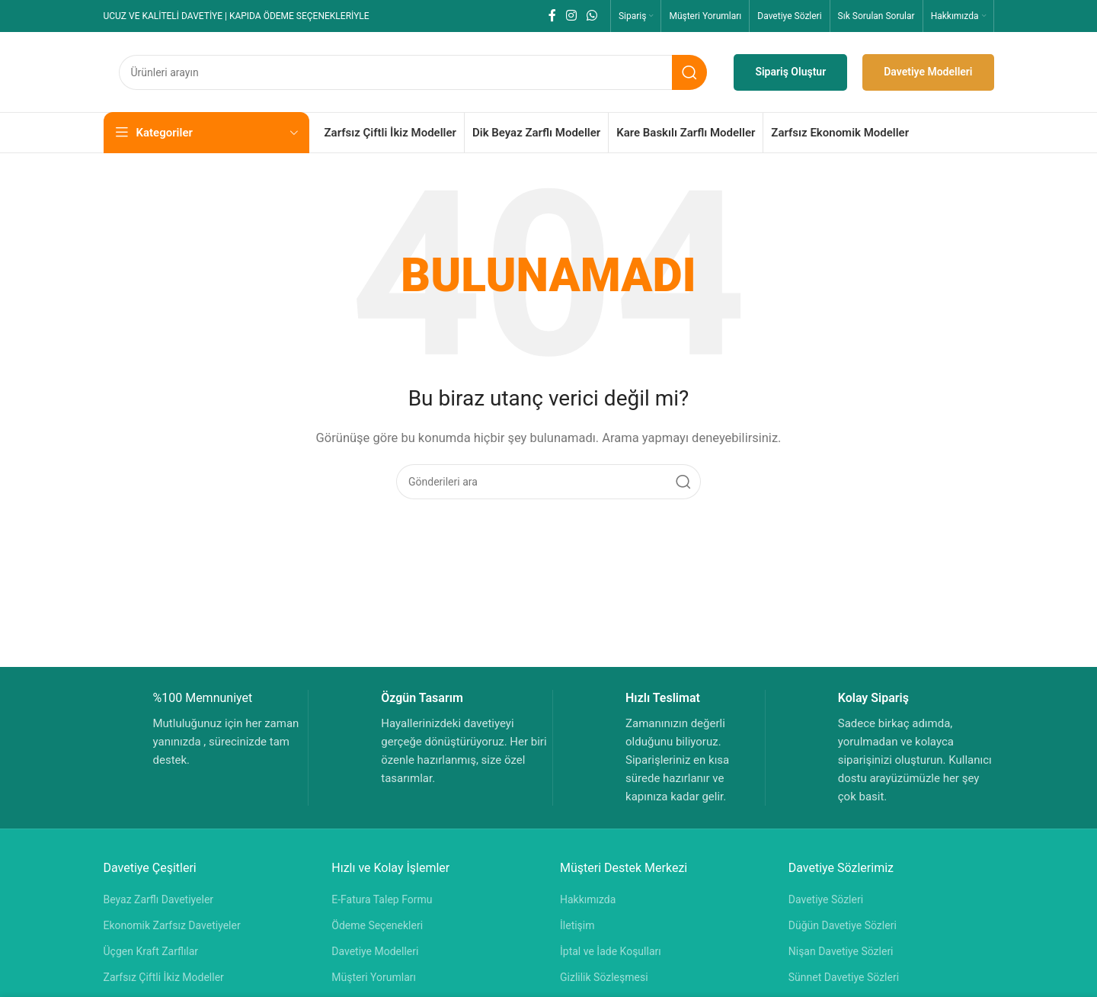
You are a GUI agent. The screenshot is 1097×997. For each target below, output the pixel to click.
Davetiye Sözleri (825, 899)
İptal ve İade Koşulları (610, 951)
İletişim (577, 925)
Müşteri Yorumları (373, 977)
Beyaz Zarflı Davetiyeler (159, 899)
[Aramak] (413, 72)
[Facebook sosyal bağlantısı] (552, 15)
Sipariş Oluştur (790, 72)
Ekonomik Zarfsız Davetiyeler (172, 925)
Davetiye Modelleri (928, 72)
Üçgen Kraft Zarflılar (151, 951)
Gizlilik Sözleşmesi (604, 977)
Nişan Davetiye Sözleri (841, 951)
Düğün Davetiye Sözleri (842, 925)
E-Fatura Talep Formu (381, 899)
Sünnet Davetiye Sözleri (843, 977)
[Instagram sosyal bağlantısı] (571, 15)
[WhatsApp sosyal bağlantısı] (592, 15)
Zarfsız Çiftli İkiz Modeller (164, 977)
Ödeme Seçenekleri (377, 925)
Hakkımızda (588, 899)
